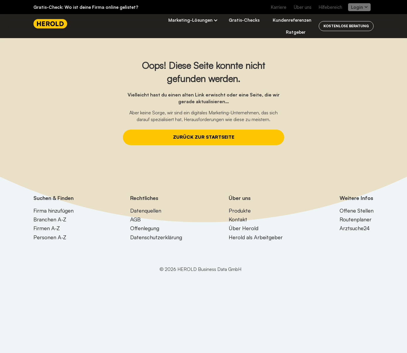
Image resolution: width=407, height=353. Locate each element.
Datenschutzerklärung (156, 237)
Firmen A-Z (46, 228)
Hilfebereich (330, 7)
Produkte (240, 210)
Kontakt (238, 219)
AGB (135, 219)
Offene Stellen (357, 210)
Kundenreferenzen (292, 20)
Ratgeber (296, 32)
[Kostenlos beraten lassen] (346, 26)
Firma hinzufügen (53, 210)
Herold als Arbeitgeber (256, 237)
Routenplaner (356, 219)
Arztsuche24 (355, 228)
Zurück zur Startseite (203, 137)
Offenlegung (144, 228)
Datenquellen (145, 210)
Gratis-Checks (244, 20)
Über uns (302, 7)
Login (359, 7)
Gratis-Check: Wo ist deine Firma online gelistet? (85, 7)
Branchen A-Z (49, 219)
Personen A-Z (49, 237)
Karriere (278, 7)
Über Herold (243, 228)
